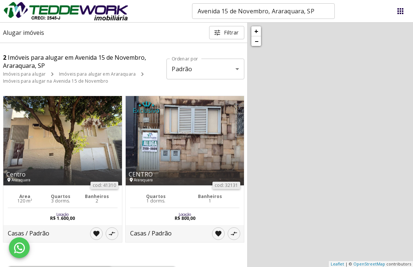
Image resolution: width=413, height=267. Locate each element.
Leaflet (337, 264)
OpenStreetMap (369, 264)
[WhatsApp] (19, 247)
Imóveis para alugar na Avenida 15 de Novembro (55, 81)
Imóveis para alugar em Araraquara (97, 74)
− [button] (256, 41)
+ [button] (256, 31)
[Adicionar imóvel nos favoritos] (96, 233)
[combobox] (263, 11)
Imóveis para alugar (24, 74)
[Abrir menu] (400, 11)
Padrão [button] (182, 69)
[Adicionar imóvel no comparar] (112, 233)
